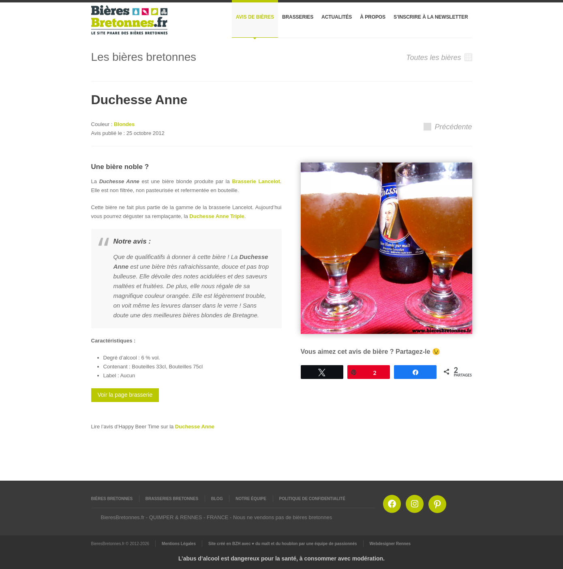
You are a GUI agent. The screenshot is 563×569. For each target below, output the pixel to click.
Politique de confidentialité (312, 498)
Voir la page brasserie (125, 394)
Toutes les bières (439, 57)
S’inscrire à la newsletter (431, 17)
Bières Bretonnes (112, 498)
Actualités (336, 17)
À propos (372, 17)
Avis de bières (255, 17)
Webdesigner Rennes (390, 543)
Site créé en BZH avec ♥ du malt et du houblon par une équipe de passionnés (282, 543)
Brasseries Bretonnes (172, 498)
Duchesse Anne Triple (216, 216)
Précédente (448, 127)
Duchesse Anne (194, 427)
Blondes (124, 124)
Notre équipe (250, 498)
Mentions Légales (179, 543)
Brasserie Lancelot (256, 181)
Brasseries (297, 17)
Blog (217, 498)
